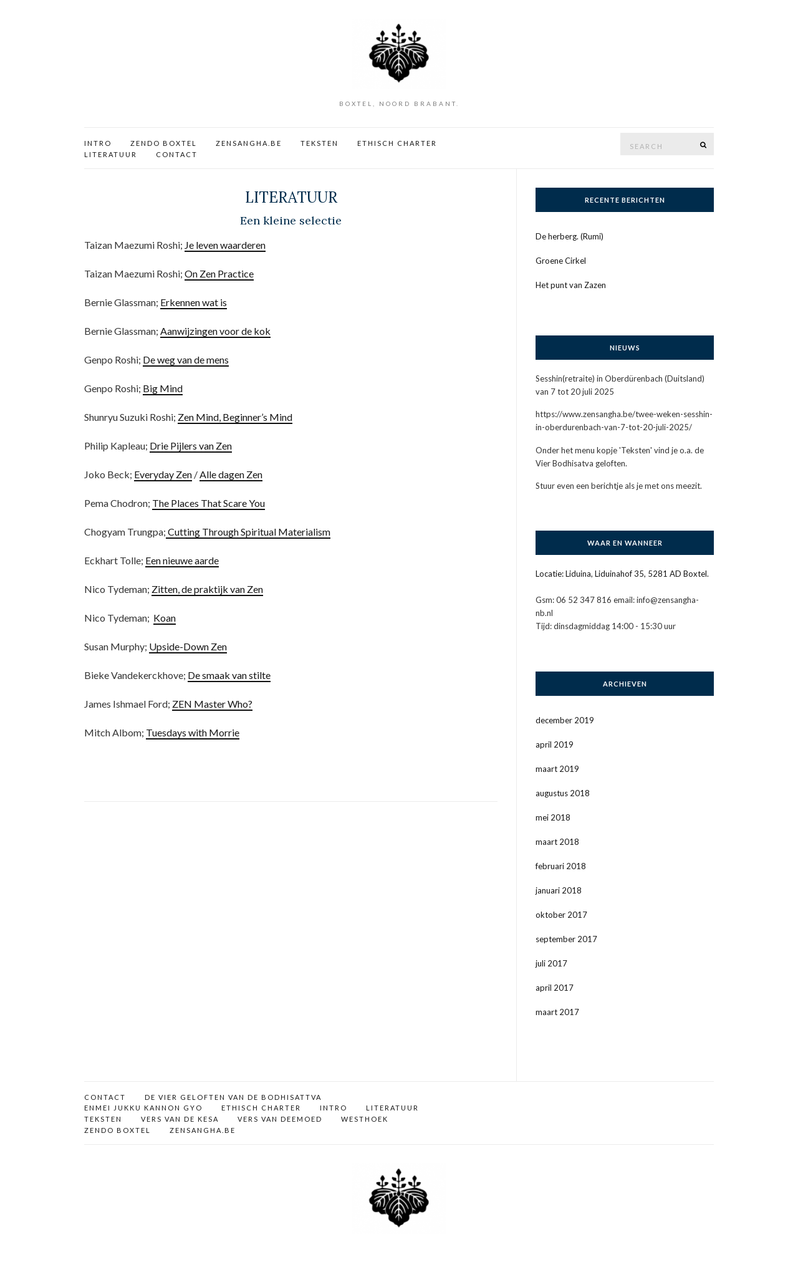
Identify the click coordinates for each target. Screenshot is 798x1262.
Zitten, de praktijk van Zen (207, 589)
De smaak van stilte (229, 675)
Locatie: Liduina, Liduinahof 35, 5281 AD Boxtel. (622, 574)
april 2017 (555, 988)
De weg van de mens (186, 359)
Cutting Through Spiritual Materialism (248, 531)
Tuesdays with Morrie (192, 732)
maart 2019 (557, 769)
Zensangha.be (249, 143)
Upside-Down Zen (188, 646)
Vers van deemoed (280, 1119)
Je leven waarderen (225, 245)
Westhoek (364, 1119)
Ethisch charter (397, 143)
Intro (98, 143)
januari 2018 (559, 890)
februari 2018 (561, 866)
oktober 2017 (561, 915)
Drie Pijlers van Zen (191, 445)
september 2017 (566, 939)
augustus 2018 (563, 793)
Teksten (319, 143)
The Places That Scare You (208, 503)
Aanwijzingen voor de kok (215, 331)
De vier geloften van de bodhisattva (233, 1097)
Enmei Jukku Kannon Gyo (143, 1108)
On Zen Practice (219, 273)
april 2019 (555, 744)
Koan (164, 618)
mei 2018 (553, 817)
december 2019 (565, 720)
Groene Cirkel (561, 261)
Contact (177, 154)
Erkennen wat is (193, 302)
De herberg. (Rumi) (569, 236)
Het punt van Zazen (571, 285)
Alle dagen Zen (231, 474)
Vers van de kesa (180, 1119)
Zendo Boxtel (163, 143)
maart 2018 (557, 842)
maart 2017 (557, 1012)
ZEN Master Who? (212, 704)
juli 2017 (551, 963)
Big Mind (163, 388)
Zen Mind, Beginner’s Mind (235, 417)
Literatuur (110, 154)
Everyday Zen (163, 474)
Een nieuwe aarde (182, 560)
